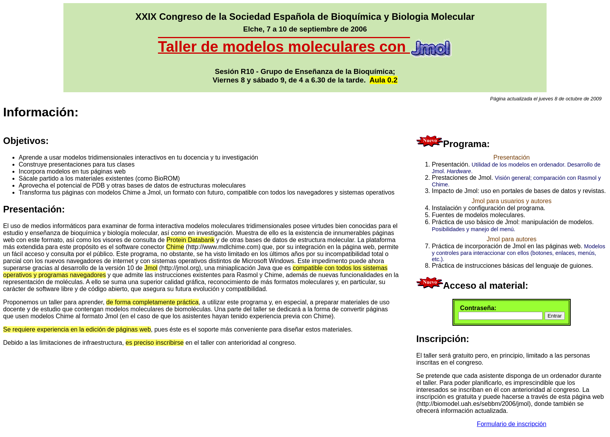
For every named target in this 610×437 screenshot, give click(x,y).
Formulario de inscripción (512, 424)
